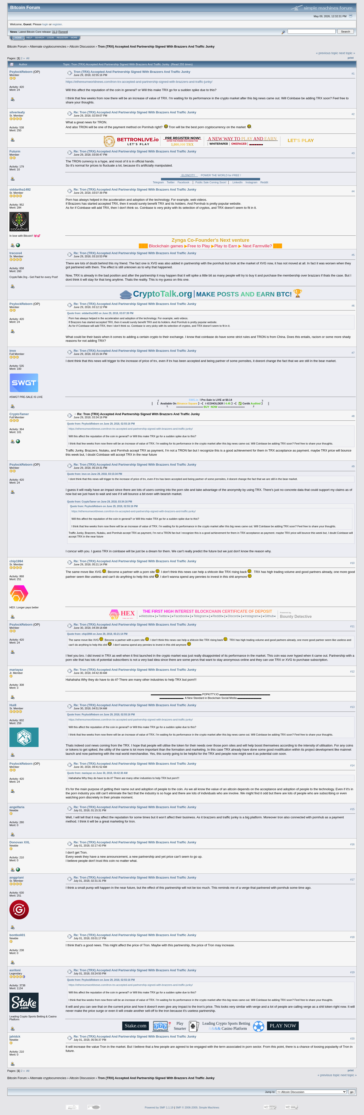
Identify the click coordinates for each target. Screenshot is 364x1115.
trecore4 (15, 253)
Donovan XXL (19, 842)
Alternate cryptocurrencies (48, 46)
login (45, 24)
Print (351, 57)
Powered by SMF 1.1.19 (159, 1107)
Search (39, 37)
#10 (352, 563)
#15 (352, 809)
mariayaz (16, 669)
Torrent (63, 31)
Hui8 (12, 705)
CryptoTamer (19, 414)
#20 (352, 1038)
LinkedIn (238, 182)
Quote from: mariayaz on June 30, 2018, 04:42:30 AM (97, 773)
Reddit (264, 182)
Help (29, 37)
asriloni (15, 970)
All (27, 58)
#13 (352, 707)
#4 (353, 191)
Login (50, 37)
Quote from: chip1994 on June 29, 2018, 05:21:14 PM (97, 634)
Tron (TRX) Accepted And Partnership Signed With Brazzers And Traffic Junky (156, 46)
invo (12, 350)
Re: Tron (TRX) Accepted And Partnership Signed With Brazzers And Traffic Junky (135, 112)
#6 (353, 305)
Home (18, 37)
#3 (353, 153)
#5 (353, 255)
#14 (352, 765)
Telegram (158, 182)
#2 (353, 114)
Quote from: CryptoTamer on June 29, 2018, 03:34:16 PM (99, 501)
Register (62, 37)
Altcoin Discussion (82, 46)
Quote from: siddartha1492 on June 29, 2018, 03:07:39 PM (100, 313)
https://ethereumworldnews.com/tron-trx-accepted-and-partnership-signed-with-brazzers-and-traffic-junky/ (139, 82)
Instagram (252, 182)
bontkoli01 (17, 935)
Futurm (14, 151)
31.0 (54, 31)
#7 (353, 352)
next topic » (347, 53)
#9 (353, 466)
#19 (352, 972)
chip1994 (16, 561)
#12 (352, 671)
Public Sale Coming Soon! (210, 182)
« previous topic (327, 53)
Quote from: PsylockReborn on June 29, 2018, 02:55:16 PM (101, 423)
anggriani (16, 877)
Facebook (183, 182)
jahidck (14, 1036)
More (74, 37)
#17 (352, 879)
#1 (353, 73)
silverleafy (17, 112)
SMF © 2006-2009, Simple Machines (197, 1107)
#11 (352, 626)
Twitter (171, 182)
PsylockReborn (20, 72)
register (57, 24)
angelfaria (16, 807)
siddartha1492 (20, 189)
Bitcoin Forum (17, 46)
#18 (352, 937)
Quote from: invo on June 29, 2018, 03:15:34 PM (94, 474)
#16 (352, 844)
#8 (353, 416)
